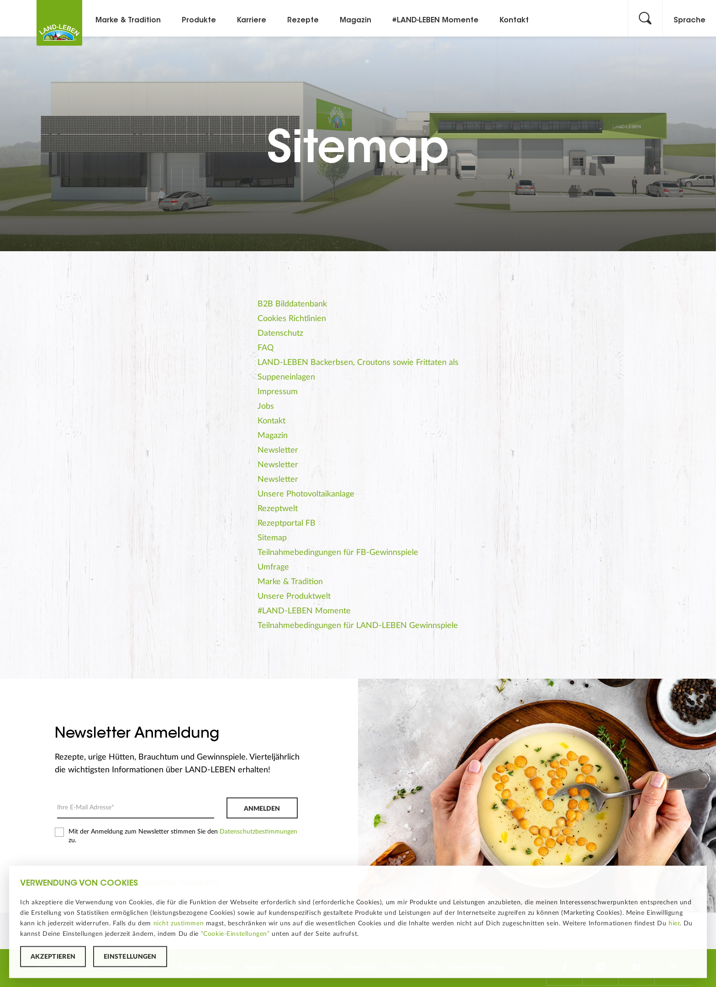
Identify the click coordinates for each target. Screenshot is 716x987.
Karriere (251, 20)
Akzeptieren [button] (53, 958)
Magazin (355, 20)
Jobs (266, 406)
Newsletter (278, 450)
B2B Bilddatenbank (292, 304)
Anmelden (262, 809)
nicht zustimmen (178, 924)
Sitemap (272, 538)
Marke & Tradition (128, 20)
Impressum (278, 392)
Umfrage (273, 567)
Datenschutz (280, 333)
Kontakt (514, 20)
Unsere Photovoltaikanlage (306, 494)
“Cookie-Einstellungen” (235, 935)
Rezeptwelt (278, 509)
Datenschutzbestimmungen (258, 832)
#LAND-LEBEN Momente (435, 20)
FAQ (266, 348)
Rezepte (303, 20)
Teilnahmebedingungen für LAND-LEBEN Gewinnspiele (358, 626)
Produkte (199, 20)
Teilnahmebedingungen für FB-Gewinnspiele (338, 553)
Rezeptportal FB (287, 523)
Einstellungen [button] (130, 958)
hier (674, 924)
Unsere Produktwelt (294, 596)
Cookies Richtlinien (292, 319)
